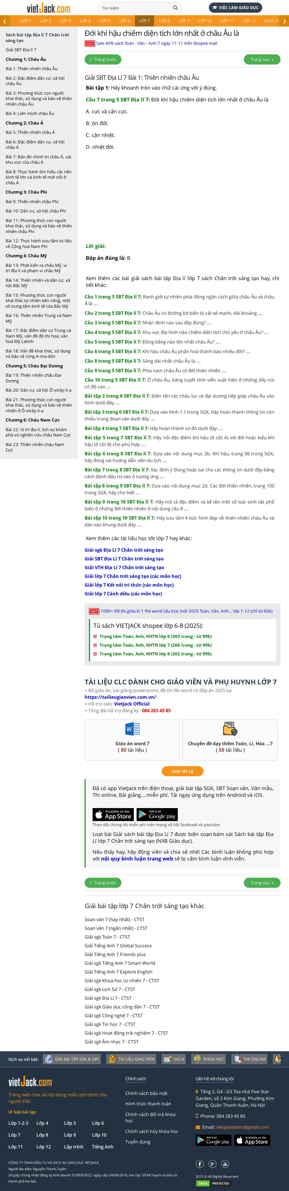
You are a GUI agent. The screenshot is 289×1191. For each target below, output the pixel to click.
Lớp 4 (85, 20)
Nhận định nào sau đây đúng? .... (148, 323)
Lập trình (74, 1147)
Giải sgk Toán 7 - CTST (107, 937)
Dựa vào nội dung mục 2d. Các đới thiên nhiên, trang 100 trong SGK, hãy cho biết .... (179, 489)
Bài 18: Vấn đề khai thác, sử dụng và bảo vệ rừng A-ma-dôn (38, 353)
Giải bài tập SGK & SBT (72, 1059)
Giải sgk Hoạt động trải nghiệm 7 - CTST (126, 1033)
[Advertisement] (183, 198)
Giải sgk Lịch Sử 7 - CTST (110, 989)
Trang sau (262, 59)
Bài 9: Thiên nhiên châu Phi (32, 201)
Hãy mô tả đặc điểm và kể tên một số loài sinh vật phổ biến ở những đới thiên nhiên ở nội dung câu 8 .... (179, 505)
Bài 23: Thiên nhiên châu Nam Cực (35, 447)
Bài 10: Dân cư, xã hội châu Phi (36, 211)
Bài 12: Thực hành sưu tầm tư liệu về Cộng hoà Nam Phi (39, 243)
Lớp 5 (105, 20)
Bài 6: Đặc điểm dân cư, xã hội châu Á (35, 144)
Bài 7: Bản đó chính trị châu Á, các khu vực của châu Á (39, 159)
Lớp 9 (184, 20)
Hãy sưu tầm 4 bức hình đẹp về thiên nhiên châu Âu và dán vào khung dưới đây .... (179, 521)
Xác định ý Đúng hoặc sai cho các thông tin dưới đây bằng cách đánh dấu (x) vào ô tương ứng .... (179, 473)
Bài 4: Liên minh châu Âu (30, 113)
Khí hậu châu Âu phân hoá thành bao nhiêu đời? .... (167, 351)
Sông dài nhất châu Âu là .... (143, 361)
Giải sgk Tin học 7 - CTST (110, 1024)
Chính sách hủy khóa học (151, 1131)
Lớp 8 (164, 20)
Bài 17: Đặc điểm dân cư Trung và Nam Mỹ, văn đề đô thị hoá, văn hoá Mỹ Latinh (38, 335)
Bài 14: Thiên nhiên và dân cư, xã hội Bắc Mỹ (38, 283)
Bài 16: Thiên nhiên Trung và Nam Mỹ (39, 318)
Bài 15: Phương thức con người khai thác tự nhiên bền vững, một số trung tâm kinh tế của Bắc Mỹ (38, 300)
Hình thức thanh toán (148, 1104)
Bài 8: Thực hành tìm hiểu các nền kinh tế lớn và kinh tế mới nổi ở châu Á (38, 177)
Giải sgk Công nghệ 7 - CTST (114, 1015)
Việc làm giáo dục (236, 7)
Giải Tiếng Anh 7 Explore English (118, 972)
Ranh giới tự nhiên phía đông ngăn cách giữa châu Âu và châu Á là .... (179, 300)
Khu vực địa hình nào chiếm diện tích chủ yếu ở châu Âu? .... (177, 332)
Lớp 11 (226, 20)
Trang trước (103, 59)
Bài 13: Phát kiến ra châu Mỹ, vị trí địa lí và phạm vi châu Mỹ (36, 268)
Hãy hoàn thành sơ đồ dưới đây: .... (154, 428)
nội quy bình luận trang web (137, 858)
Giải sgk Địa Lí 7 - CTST (108, 998)
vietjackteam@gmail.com (242, 1127)
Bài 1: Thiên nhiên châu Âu (32, 68)
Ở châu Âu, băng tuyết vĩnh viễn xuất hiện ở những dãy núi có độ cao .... (179, 383)
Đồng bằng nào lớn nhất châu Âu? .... (152, 342)
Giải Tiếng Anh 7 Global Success (118, 945)
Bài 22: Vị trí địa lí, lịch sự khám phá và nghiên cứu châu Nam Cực (38, 432)
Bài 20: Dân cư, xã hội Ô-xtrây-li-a (38, 390)
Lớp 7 (144, 20)
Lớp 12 (248, 20)
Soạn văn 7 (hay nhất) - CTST (114, 919)
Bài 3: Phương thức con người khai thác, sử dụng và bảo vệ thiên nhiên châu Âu (39, 98)
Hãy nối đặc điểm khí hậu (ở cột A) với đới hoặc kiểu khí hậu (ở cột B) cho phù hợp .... (179, 440)
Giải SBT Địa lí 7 (21, 49)
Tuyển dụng (137, 1142)
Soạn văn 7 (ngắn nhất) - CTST (116, 928)
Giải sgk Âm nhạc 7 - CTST (112, 1042)
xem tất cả (182, 771)
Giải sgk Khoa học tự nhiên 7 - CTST (122, 980)
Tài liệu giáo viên (131, 1059)
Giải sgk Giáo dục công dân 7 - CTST (122, 1007)
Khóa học (208, 1059)
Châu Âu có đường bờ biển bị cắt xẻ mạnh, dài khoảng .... (173, 313)
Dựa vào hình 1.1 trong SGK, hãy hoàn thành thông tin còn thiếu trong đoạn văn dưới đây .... (179, 415)
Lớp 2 (45, 20)
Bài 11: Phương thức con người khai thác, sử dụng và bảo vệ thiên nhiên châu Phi (39, 226)
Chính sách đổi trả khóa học (150, 1117)
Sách (173, 1059)
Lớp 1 (26, 20)
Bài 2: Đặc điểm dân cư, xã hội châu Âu (35, 81)
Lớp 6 (124, 20)
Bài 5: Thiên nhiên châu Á (30, 132)
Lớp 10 (204, 20)
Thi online (249, 1059)
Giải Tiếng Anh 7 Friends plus (115, 954)
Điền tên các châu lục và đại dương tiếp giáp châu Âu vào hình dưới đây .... (179, 399)
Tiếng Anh (102, 1147)
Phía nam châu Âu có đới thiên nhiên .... (155, 370)
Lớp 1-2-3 (18, 1123)
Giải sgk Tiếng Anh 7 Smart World (120, 963)
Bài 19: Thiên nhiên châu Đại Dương (33, 377)
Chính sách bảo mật (146, 1093)
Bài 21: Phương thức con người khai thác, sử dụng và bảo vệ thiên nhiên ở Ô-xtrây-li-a (39, 405)
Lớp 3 (65, 20)
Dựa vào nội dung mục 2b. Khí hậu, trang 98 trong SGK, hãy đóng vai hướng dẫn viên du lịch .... (179, 457)
